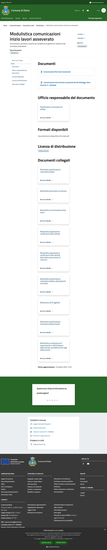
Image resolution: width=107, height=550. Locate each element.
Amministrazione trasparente (63, 505)
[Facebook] (82, 10)
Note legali (57, 512)
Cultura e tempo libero (34, 481)
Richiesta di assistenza (34, 512)
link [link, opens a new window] (71, 539)
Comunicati (84, 481)
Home (5, 25)
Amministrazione (15, 25)
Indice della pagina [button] (17, 60)
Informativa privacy (60, 510)
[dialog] (53, 539)
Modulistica (40, 25)
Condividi (81, 34)
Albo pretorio (58, 507)
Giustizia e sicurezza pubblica (63, 481)
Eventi (82, 495)
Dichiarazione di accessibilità (63, 520)
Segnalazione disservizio (35, 507)
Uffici (3, 484)
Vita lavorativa (32, 484)
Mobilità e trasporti (33, 492)
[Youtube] (87, 10)
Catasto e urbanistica (34, 489)
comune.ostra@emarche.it (13, 522)
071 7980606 (17, 525)
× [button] (105, 529)
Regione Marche (6, 2)
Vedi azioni (82, 38)
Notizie (82, 479)
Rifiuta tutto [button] (61, 542)
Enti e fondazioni (6, 487)
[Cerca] (103, 10)
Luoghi (82, 493)
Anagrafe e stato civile (34, 479)
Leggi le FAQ (31, 510)
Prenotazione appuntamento (36, 505)
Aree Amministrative (7, 481)
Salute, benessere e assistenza (64, 489)
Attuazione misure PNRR (62, 515)
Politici (3, 489)
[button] (53, 547)
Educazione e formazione (62, 479)
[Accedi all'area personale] (96, 2)
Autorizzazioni (58, 492)
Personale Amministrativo (9, 492)
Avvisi (82, 484)
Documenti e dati (28, 25)
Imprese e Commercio (34, 487)
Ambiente (57, 486)
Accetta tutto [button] (46, 542)
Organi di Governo (7, 479)
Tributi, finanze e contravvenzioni (65, 484)
